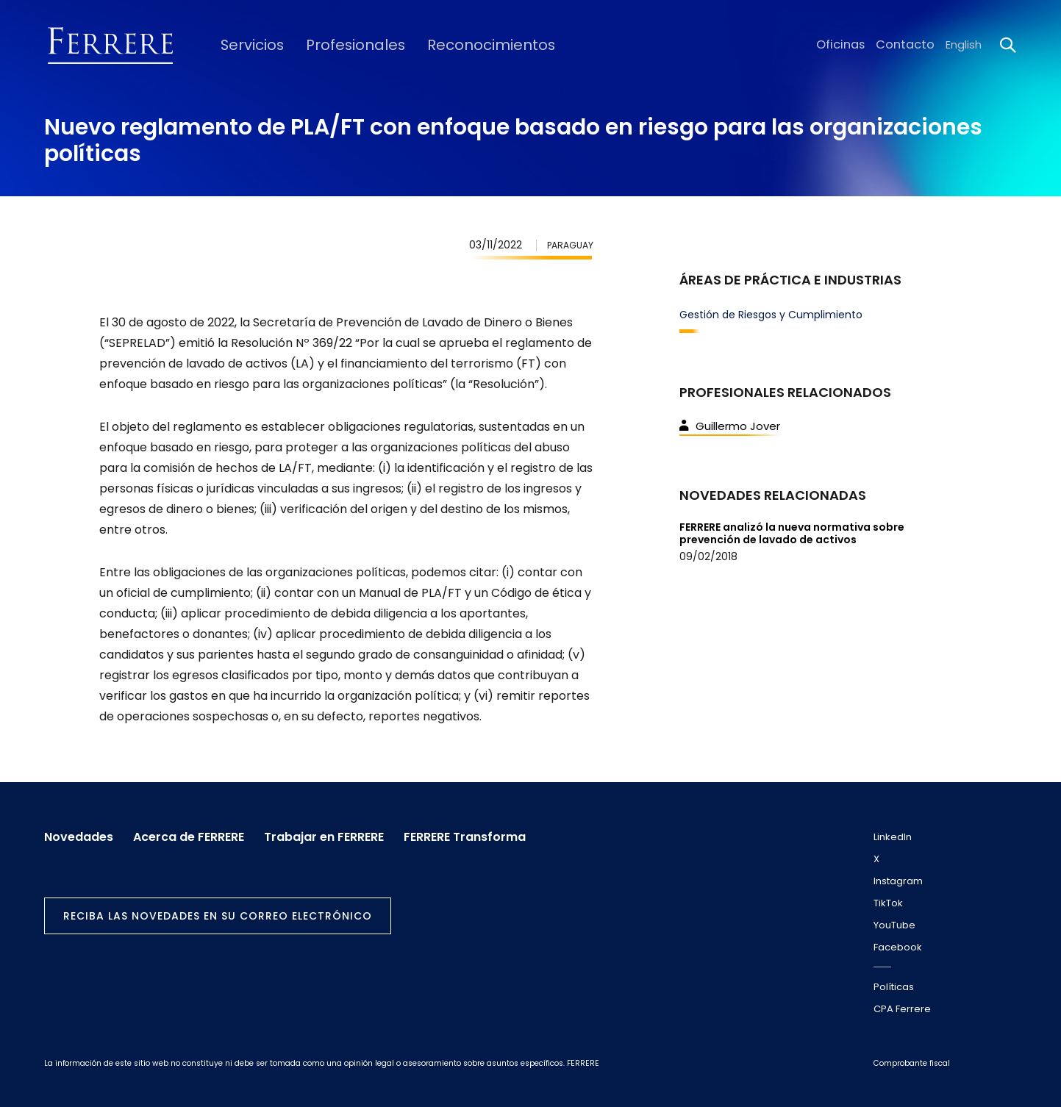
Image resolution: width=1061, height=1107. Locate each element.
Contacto (908, 44)
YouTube (894, 925)
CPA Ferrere (902, 1009)
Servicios (246, 45)
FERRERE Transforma (480, 834)
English (964, 44)
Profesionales (340, 45)
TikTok (888, 903)
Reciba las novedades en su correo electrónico (217, 913)
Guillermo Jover (729, 426)
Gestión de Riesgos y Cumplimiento (770, 314)
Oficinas (849, 44)
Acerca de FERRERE (193, 834)
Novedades (78, 834)
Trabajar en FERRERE (334, 834)
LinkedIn (893, 837)
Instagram (898, 881)
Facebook (898, 947)
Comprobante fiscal (912, 1063)
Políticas (894, 987)
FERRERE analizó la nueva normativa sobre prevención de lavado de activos (791, 533)
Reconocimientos (462, 45)
